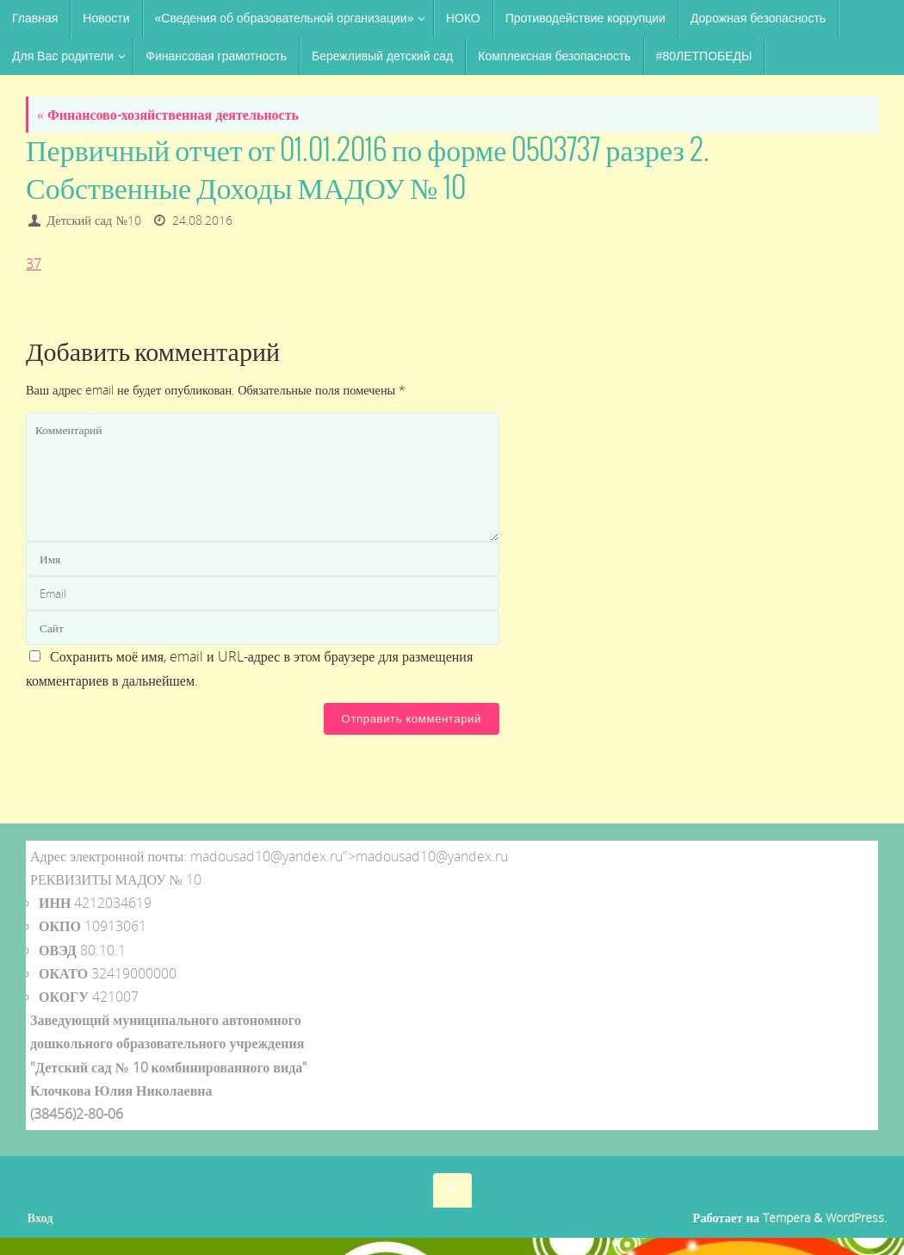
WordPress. (856, 1217)
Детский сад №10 (93, 220)
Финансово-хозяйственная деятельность (168, 114)
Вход (40, 1217)
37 (33, 263)
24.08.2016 (202, 220)
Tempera (786, 1217)
